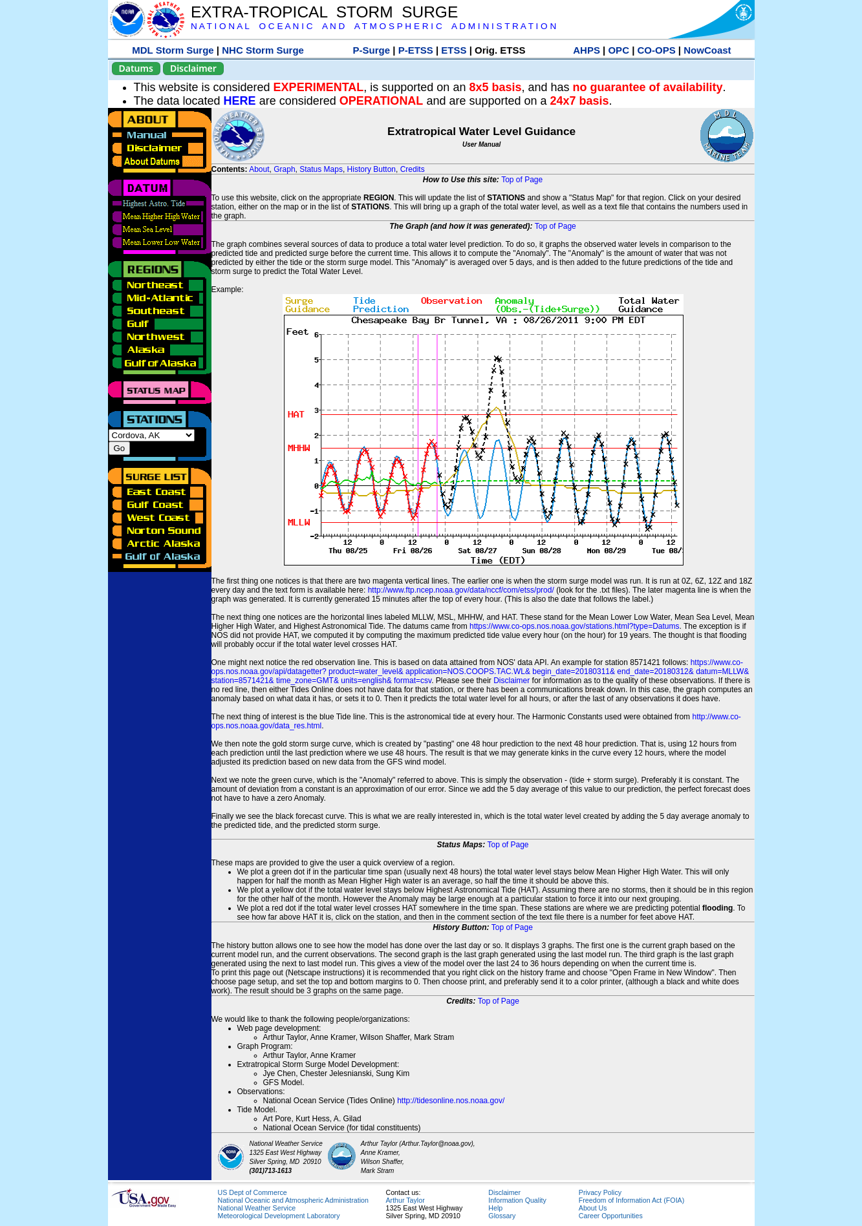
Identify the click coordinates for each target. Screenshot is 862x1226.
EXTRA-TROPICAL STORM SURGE (324, 12)
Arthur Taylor (405, 1200)
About (259, 169)
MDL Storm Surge (172, 50)
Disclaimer (193, 68)
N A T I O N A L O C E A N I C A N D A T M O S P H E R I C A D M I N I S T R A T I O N (373, 26)
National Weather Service (257, 1208)
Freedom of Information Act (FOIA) (631, 1200)
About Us (593, 1208)
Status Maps (321, 169)
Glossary (501, 1216)
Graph (284, 169)
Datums (136, 68)
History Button (371, 169)
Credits (412, 169)
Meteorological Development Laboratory (279, 1216)
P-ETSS (415, 50)
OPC (618, 50)
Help (495, 1208)
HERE (240, 100)
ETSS (453, 50)
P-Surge (372, 50)
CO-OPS (657, 50)
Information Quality (517, 1200)
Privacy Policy (600, 1192)
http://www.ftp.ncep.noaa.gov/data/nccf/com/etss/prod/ (461, 590)
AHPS (586, 50)
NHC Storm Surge (263, 50)
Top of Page (522, 179)
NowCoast (707, 50)
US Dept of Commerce (252, 1192)
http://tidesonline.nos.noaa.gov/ (450, 1100)
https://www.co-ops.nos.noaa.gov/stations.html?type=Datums (574, 626)
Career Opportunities (611, 1216)
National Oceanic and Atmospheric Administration (293, 1200)
